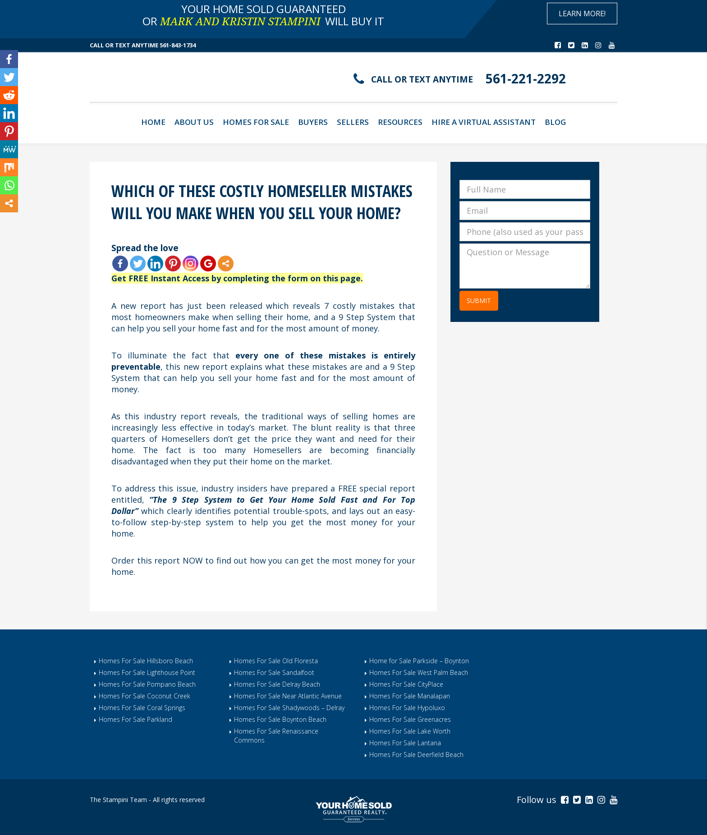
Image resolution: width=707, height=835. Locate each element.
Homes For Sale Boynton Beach (280, 719)
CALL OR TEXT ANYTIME (422, 79)
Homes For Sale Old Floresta (276, 660)
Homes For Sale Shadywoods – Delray (289, 707)
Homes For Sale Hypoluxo (407, 707)
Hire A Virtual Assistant (484, 122)
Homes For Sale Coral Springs (142, 707)
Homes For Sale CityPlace (406, 684)
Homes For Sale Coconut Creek (144, 696)
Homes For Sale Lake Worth (409, 731)
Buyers (313, 122)
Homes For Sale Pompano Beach (147, 684)
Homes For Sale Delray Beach (277, 684)
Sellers (353, 122)
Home (153, 122)
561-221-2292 (526, 78)
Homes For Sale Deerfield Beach (416, 754)
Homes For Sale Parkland (135, 719)
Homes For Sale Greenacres (410, 719)
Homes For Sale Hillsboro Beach (146, 660)
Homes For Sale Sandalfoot (274, 672)
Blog (555, 122)
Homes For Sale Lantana (405, 743)
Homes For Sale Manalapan (409, 696)
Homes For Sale (256, 122)
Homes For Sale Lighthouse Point (147, 672)
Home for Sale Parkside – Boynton (419, 660)
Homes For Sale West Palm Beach (418, 672)
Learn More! (582, 13)
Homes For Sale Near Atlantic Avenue (288, 696)
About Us (194, 122)
